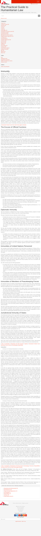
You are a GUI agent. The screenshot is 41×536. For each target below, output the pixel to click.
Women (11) (3, 52)
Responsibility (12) (4, 45)
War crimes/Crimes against (17, 124)
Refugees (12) (3, 43)
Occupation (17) (3, 37)
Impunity (26, 343)
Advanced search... (34, 4)
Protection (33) (3, 41)
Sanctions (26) (3, 46)
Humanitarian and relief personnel (17, 343)
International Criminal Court (6, 124)
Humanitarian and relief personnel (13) (7, 31)
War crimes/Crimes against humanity (15, 467)
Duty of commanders (5, 343)
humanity (24, 124)
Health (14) (3, 29)
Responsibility (20, 345)
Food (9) (2, 28)
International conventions (5, 59)
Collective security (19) (5, 24)
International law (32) (4, 33)
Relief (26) (3, 44)
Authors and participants (5, 66)
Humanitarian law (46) (4, 32)
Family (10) (3, 26)
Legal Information (18, 521)
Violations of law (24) (4, 49)
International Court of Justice (6, 345)
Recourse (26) (3, 42)
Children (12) (3, 23)
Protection (31, 465)
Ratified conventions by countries (6, 60)
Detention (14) (3, 25)
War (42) (2, 50)
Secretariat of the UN (4, 467)
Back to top (24, 521)
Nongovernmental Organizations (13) (7, 36)
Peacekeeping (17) (4, 38)
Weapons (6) (3, 51)
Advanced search (4, 18)
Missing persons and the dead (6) (6, 35)
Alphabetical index (4, 58)
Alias (2, 57)
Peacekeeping (14, 345)
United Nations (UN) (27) (5, 48)
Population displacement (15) (6, 39)
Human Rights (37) (4, 30)
